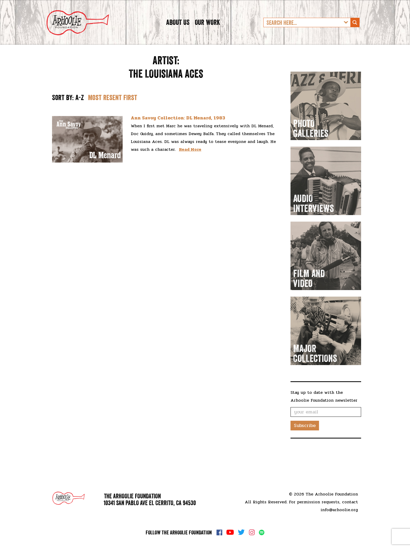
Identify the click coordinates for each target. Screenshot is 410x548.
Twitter (241, 532)
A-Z (79, 112)
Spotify (261, 532)
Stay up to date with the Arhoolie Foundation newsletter (324, 412)
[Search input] (302, 30)
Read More (190, 164)
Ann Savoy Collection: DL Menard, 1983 (178, 133)
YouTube (230, 532)
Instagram (252, 532)
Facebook (219, 532)
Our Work (207, 29)
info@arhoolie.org (339, 509)
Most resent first (112, 112)
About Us (178, 29)
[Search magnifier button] (354, 30)
